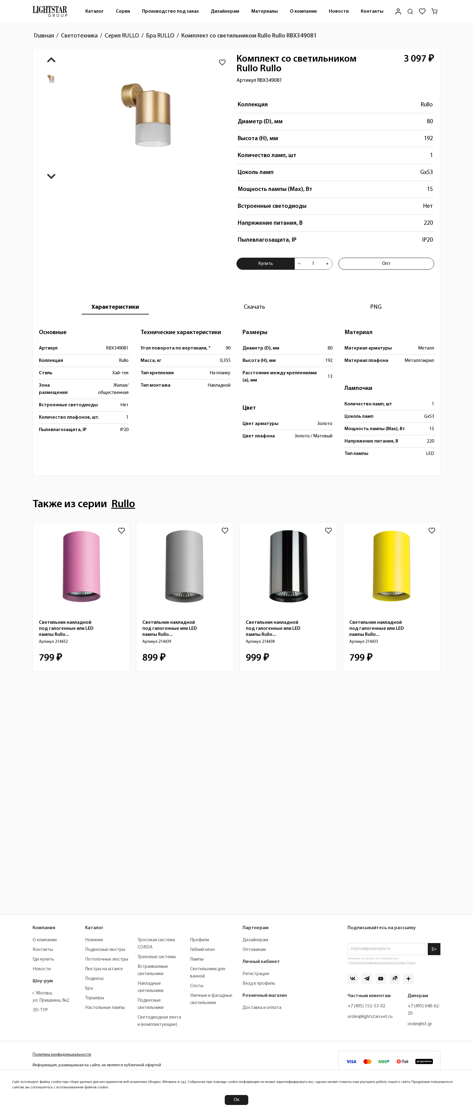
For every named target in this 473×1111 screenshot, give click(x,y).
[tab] (115, 307)
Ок (236, 1099)
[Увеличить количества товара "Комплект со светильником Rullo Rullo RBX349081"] (327, 263)
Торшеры (94, 998)
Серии (123, 11)
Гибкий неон (202, 949)
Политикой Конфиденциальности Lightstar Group (382, 962)
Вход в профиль (259, 983)
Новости (339, 11)
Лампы (197, 959)
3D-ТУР (40, 1010)
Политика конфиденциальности (62, 1054)
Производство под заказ (170, 11)
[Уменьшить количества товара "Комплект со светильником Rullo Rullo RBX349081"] (299, 263)
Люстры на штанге (104, 969)
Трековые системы (157, 957)
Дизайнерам (225, 11)
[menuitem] (94, 11)
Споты (196, 986)
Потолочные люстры (106, 959)
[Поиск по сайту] (410, 11)
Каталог (94, 11)
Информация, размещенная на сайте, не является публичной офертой (97, 1065)
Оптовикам (254, 949)
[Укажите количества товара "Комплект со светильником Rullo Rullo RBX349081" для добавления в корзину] (313, 263)
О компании (303, 11)
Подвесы (94, 978)
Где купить (43, 959)
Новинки (94, 940)
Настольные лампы (105, 1007)
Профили (199, 940)
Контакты (372, 11)
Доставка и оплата (262, 1007)
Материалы (264, 11)
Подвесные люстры (105, 949)
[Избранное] (422, 11)
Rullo (427, 105)
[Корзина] (434, 11)
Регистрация (256, 973)
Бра (89, 988)
